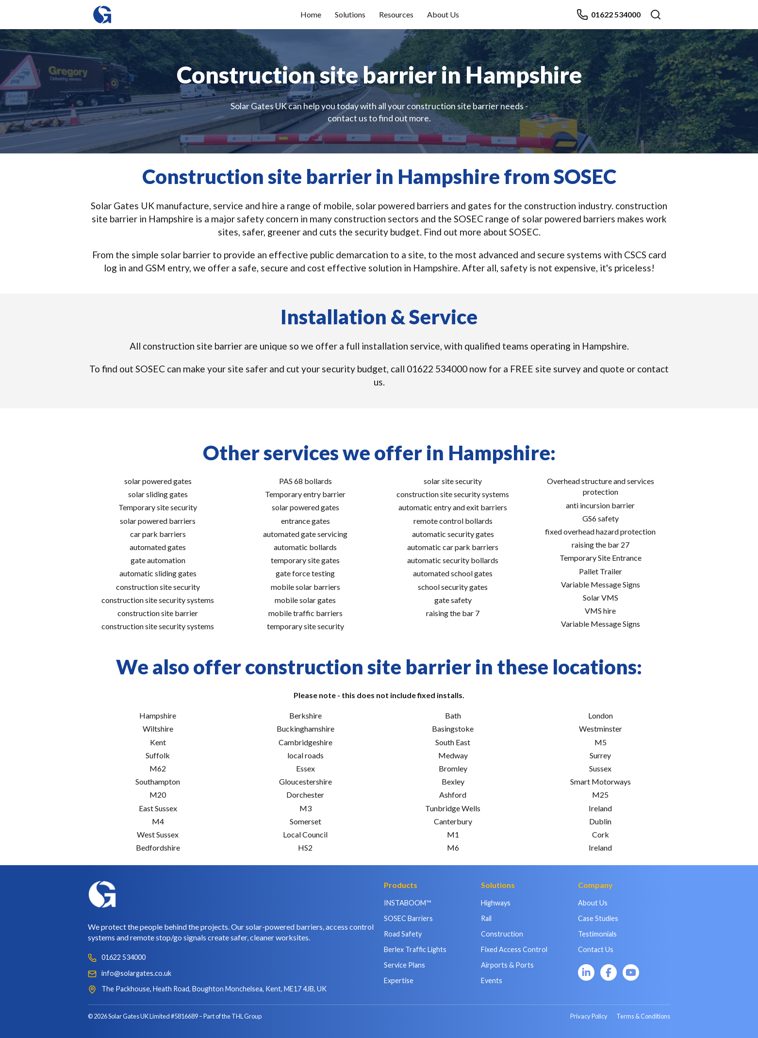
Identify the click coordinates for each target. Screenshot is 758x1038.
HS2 (305, 847)
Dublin (600, 821)
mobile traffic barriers (305, 613)
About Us (443, 14)
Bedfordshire (158, 847)
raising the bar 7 (452, 613)
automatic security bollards (452, 560)
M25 (600, 794)
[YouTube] (631, 972)
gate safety (453, 599)
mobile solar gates (305, 599)
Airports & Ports (507, 965)
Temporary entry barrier (305, 494)
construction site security (158, 586)
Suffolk (158, 755)
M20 (157, 794)
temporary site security (305, 626)
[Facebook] (608, 972)
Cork (600, 834)
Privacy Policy (589, 1016)
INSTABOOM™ (407, 903)
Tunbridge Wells (452, 808)
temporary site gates (305, 560)
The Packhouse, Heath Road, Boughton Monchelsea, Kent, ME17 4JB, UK (214, 989)
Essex (305, 768)
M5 (600, 742)
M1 (453, 834)
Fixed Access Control (514, 949)
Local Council (305, 834)
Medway (453, 755)
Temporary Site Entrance (601, 557)
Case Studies (598, 918)
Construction (502, 934)
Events (491, 980)
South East (452, 742)
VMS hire (600, 610)
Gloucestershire (305, 781)
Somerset (305, 821)
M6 (453, 847)
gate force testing (305, 573)
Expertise (398, 980)
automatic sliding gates (158, 573)
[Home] (102, 10)
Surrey (600, 755)
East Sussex (158, 808)
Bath (453, 715)
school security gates (453, 586)
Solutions (350, 14)
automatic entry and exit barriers (452, 507)
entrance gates (305, 520)
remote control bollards (453, 520)
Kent (158, 742)
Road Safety (403, 934)
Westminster (600, 728)
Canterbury (453, 821)
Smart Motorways (600, 781)
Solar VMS (600, 597)
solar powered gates (158, 481)
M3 (305, 808)
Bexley (453, 781)
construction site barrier (157, 613)
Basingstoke (453, 728)
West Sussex (158, 834)
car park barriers (158, 533)
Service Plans (404, 965)
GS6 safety (600, 518)
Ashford (452, 794)
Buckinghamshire (305, 728)
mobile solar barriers (305, 586)
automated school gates (453, 573)
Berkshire (305, 715)
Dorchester (305, 794)
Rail (486, 918)
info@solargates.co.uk (136, 973)
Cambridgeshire (305, 742)
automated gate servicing (305, 533)
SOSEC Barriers (408, 918)
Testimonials (597, 934)
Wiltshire (158, 728)
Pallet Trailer (600, 571)
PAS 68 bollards (305, 481)
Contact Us (595, 949)
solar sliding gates (158, 494)
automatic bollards (305, 547)
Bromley (453, 768)
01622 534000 (609, 14)
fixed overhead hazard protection (600, 531)
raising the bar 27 (600, 544)
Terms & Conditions (643, 1016)
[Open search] (655, 14)
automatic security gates (453, 533)
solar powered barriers (158, 520)
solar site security (453, 481)
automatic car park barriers (452, 547)
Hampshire (157, 715)
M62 (157, 768)
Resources (396, 14)
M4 (158, 821)
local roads (305, 755)
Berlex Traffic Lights (415, 949)
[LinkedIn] (586, 972)
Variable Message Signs (600, 584)
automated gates (158, 547)
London (600, 715)
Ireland (600, 808)
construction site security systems (157, 599)
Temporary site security (157, 507)
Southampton (157, 781)
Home (310, 14)
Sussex (600, 768)
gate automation (158, 560)
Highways (496, 903)
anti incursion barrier (600, 505)
